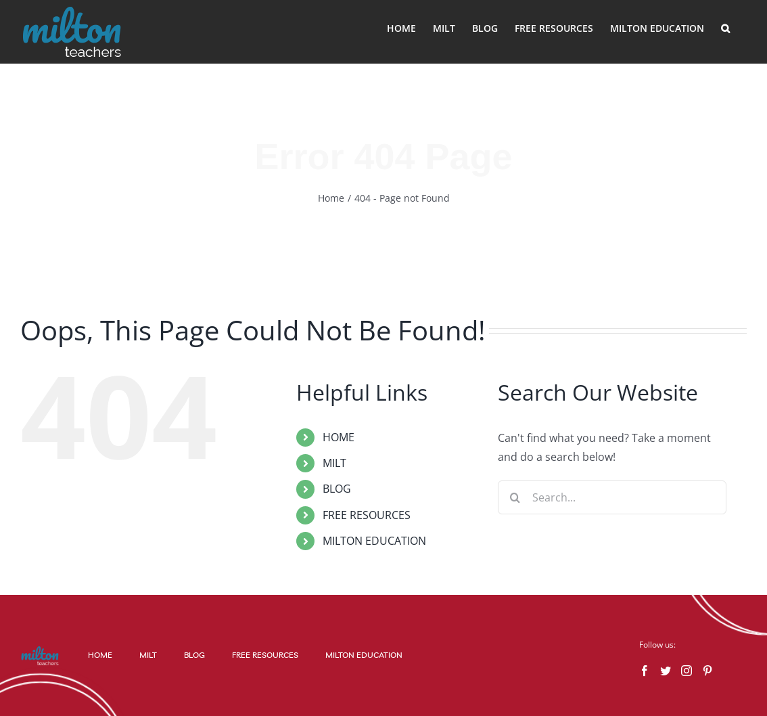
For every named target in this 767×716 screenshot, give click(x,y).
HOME (338, 437)
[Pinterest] (707, 670)
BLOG (337, 488)
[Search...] (612, 497)
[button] (725, 28)
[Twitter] (665, 670)
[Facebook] (644, 670)
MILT (334, 462)
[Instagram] (686, 670)
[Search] (515, 497)
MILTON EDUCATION (374, 540)
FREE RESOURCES (367, 515)
